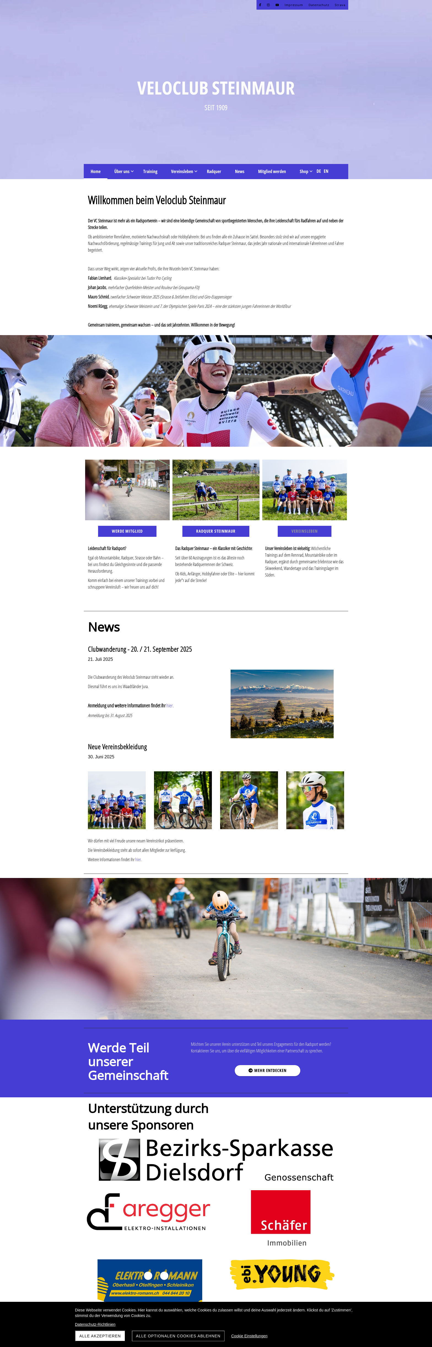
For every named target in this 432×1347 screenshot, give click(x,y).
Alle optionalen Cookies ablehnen (178, 1336)
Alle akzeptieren (100, 1336)
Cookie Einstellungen (249, 1336)
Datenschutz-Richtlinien (95, 1324)
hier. (138, 859)
